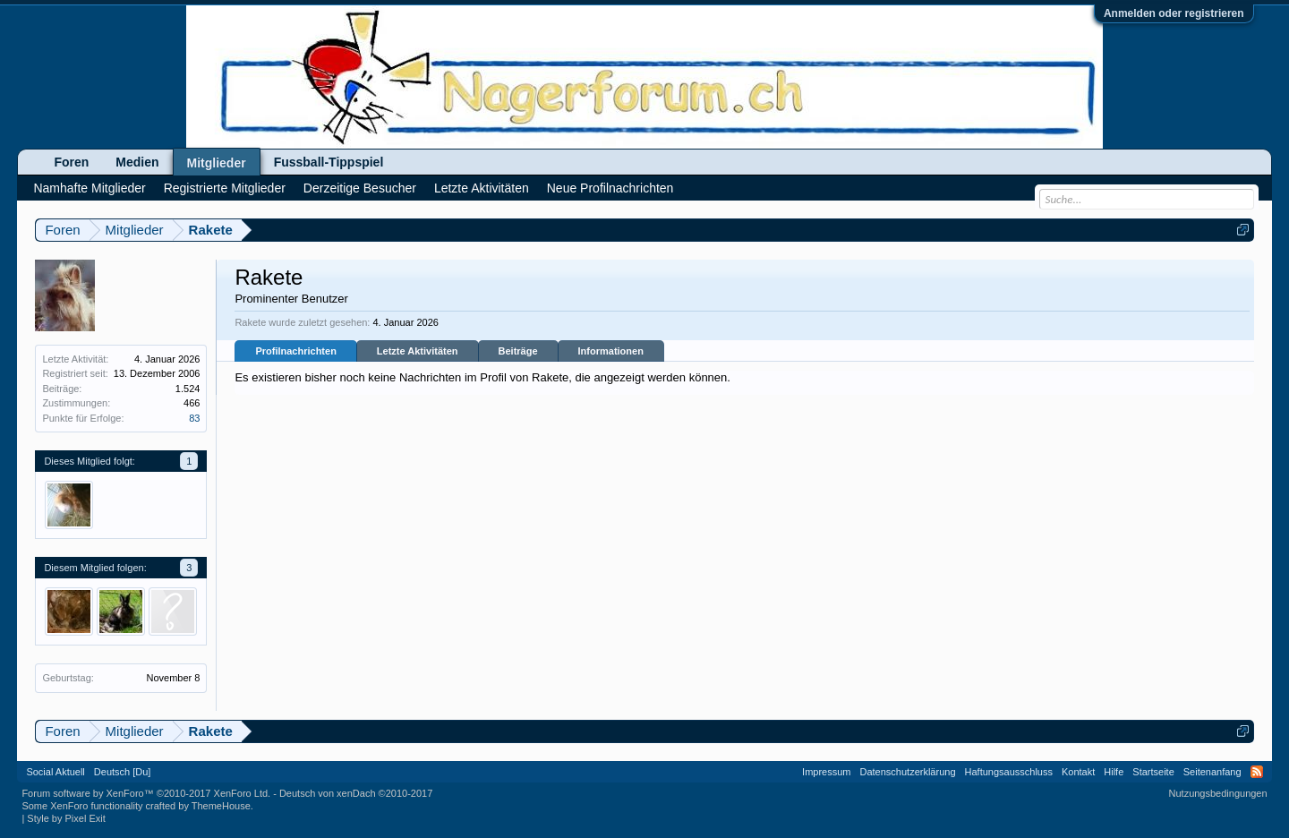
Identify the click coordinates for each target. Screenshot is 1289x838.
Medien (136, 162)
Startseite (1153, 771)
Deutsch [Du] (122, 771)
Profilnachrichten (295, 351)
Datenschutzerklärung (908, 771)
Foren (71, 162)
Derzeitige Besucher (359, 188)
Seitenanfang (1212, 771)
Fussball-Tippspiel (329, 162)
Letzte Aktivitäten (417, 351)
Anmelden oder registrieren (1174, 13)
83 (194, 418)
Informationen (611, 351)
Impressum (826, 771)
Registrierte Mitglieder (225, 188)
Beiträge (518, 351)
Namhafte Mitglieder (89, 188)
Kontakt (1078, 771)
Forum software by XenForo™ (145, 793)
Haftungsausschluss (1009, 771)
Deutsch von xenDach (355, 793)
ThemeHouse (221, 805)
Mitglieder (216, 163)
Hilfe (1113, 771)
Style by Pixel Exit (66, 818)
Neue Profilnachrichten (610, 188)
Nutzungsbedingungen (1218, 793)
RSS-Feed (1257, 771)
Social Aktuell (55, 771)
